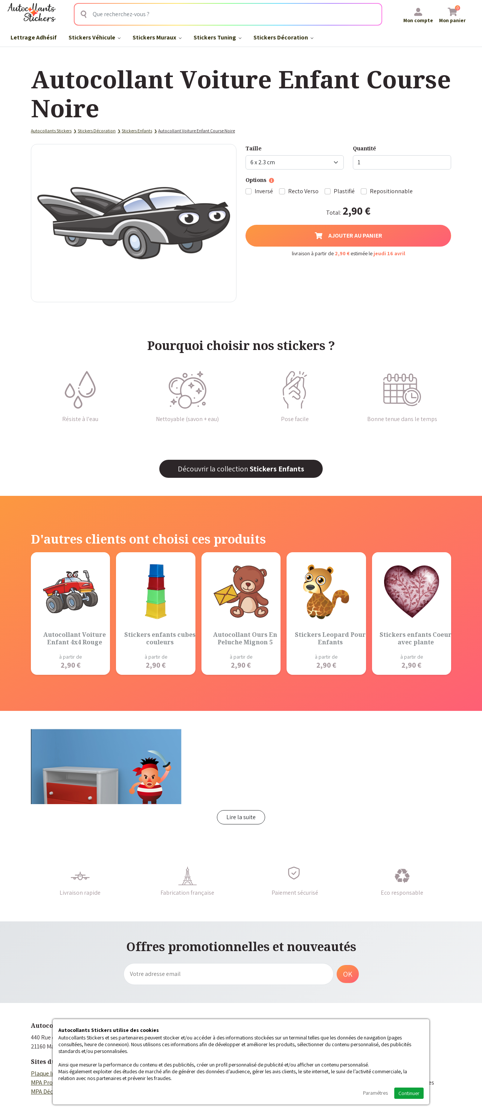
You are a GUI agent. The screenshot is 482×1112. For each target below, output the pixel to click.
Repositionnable (391, 191)
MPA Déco (43, 1091)
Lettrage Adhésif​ (33, 37)
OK (347, 974)
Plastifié (344, 191)
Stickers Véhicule (94, 37)
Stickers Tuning (217, 37)
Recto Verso (303, 191)
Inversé (264, 191)
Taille (254, 148)
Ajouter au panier (348, 235)
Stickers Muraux (157, 37)
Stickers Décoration (283, 37)
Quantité (364, 148)
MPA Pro (42, 1082)
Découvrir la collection (241, 469)
